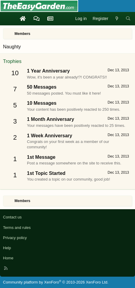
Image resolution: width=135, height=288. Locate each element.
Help (7, 248)
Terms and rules (17, 227)
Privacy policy (15, 237)
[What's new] (117, 18)
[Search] (128, 18)
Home (8, 258)
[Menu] (7, 18)
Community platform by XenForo (55, 282)
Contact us (12, 217)
